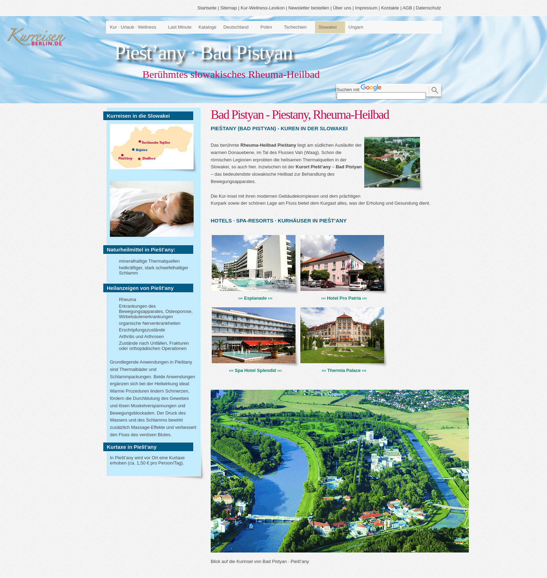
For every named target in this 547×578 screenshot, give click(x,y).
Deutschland (235, 27)
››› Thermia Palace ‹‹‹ (344, 368)
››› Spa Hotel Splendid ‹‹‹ (255, 368)
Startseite (207, 7)
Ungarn (356, 27)
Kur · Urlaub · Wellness (133, 27)
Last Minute (180, 27)
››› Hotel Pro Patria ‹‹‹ (344, 295)
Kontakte (390, 7)
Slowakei (328, 27)
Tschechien (295, 27)
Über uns (342, 7)
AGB (407, 7)
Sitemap (228, 7)
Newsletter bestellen (309, 7)
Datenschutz (428, 7)
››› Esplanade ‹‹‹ (255, 295)
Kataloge (207, 27)
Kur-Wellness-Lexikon (263, 7)
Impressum (366, 7)
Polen (266, 27)
